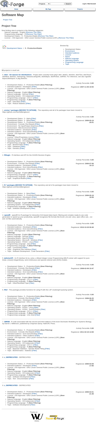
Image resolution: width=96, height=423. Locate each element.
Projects (80, 9)
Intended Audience (72, 53)
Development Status (14, 48)
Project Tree (7, 20)
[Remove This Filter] (33, 32)
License (68, 55)
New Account (92, 3)
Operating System (72, 60)
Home (16, 9)
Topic (67, 64)
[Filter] (34, 87)
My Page (48, 9)
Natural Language (72, 58)
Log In (84, 3)
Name (67, 57)
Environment (70, 51)
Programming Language (74, 62)
